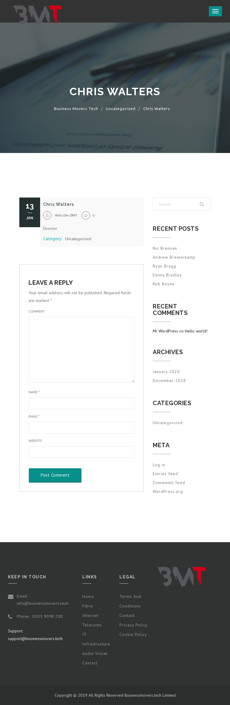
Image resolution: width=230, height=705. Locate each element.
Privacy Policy (133, 625)
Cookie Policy (133, 634)
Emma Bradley (167, 275)
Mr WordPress (165, 331)
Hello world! (196, 331)
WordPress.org (168, 491)
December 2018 (169, 380)
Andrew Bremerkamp (174, 257)
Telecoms (92, 625)
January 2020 (166, 371)
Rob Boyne (164, 284)
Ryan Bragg (164, 266)
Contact (89, 663)
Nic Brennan (165, 248)
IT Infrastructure (96, 639)
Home (88, 596)
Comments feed (169, 482)
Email (34, 416)
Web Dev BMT (66, 215)
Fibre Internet (90, 610)
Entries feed (165, 473)
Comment (37, 311)
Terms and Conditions (130, 601)
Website (35, 440)
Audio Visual (95, 653)
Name (34, 392)
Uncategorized (78, 238)
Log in (159, 464)
